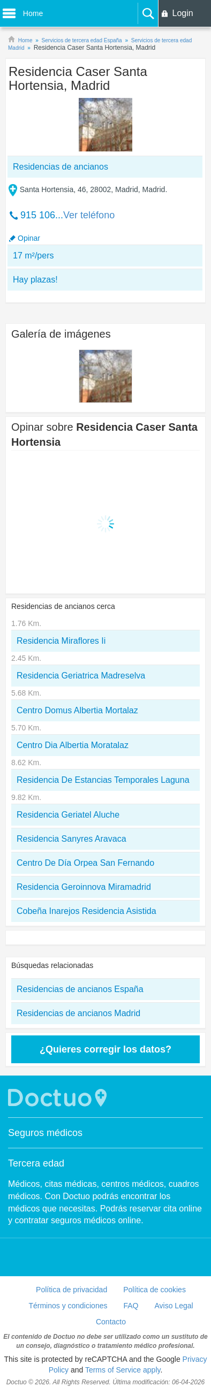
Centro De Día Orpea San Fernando (85, 862)
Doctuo (59, 1098)
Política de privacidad (71, 1289)
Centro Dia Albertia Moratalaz (73, 745)
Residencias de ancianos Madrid (78, 1013)
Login (182, 13)
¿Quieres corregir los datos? (105, 1049)
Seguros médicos (45, 1132)
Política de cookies (154, 1289)
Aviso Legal (173, 1305)
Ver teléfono (89, 215)
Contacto (111, 1321)
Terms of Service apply (123, 1370)
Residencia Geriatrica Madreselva (81, 675)
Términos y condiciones (67, 1305)
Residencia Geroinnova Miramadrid (84, 886)
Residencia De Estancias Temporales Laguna (103, 779)
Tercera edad (36, 1163)
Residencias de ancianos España (80, 989)
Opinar (29, 238)
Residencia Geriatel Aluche (68, 814)
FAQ (130, 1305)
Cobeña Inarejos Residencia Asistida (86, 911)
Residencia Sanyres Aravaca (71, 838)
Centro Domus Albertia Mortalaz (77, 710)
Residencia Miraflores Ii (61, 640)
